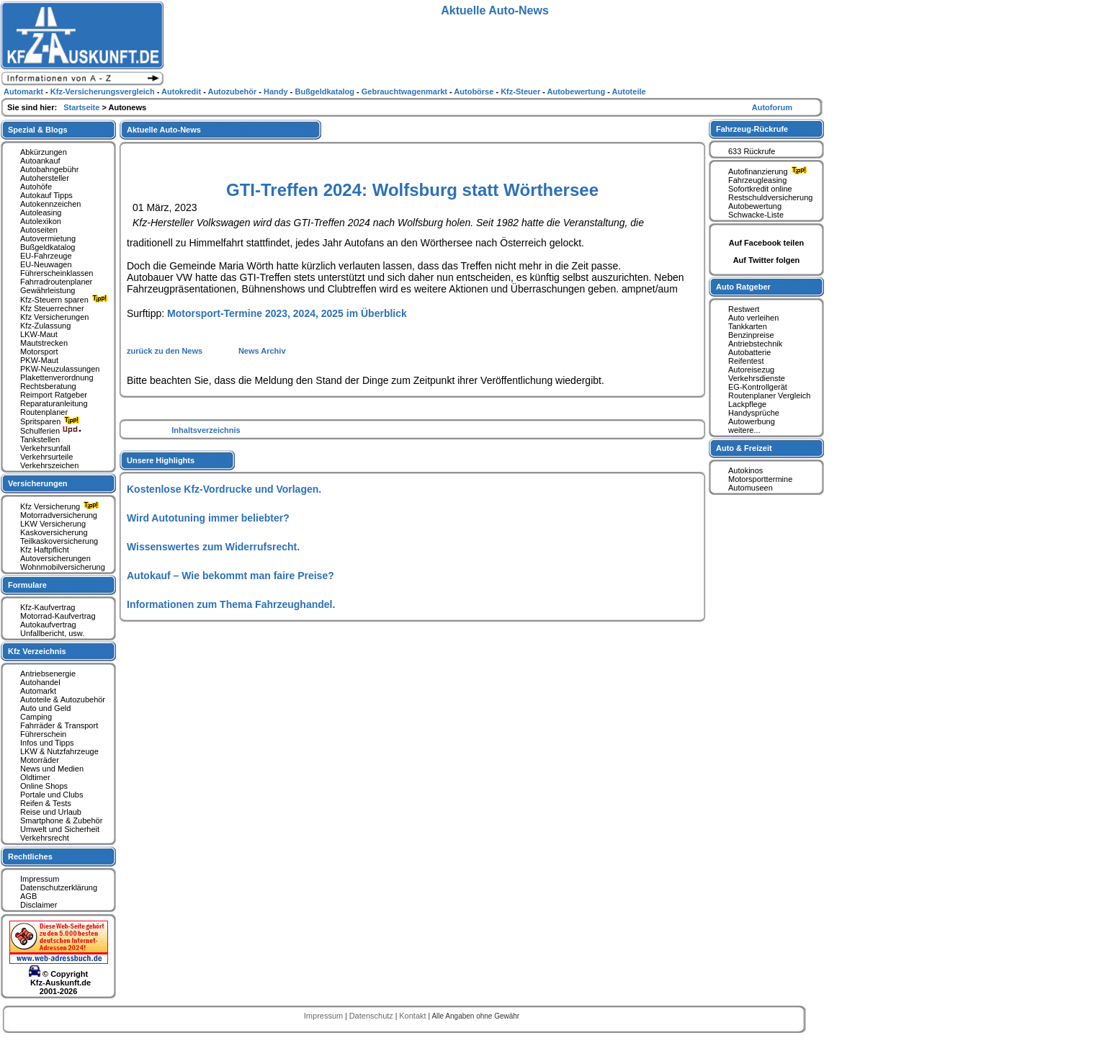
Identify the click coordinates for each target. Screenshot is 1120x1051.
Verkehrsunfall (45, 448)
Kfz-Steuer (521, 91)
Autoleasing (41, 212)
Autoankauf (40, 160)
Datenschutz (372, 1015)
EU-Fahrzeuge (46, 255)
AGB (28, 896)
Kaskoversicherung (54, 532)
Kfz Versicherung (61, 506)
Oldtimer (35, 777)
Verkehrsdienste (756, 378)
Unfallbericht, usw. (52, 633)
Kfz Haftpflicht (44, 549)
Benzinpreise (751, 335)
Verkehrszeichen (49, 465)
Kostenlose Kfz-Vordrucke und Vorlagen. (224, 489)
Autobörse (475, 91)
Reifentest (746, 361)
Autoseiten (39, 229)
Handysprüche (753, 412)
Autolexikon (40, 221)
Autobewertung (754, 206)
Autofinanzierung (769, 171)
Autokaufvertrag (48, 624)
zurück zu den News (166, 350)
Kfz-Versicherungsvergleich (103, 91)
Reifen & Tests (45, 803)
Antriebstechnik (755, 343)
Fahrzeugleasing (757, 180)
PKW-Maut (39, 360)
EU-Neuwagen (46, 264)
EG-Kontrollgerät (757, 387)
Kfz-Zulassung (45, 325)
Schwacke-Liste (756, 214)
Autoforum (772, 107)
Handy (277, 91)
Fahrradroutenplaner (56, 281)
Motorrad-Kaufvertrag (58, 616)
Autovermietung (48, 238)
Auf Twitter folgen (766, 260)
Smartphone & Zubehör (61, 820)
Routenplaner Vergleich (769, 395)
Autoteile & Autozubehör (62, 699)
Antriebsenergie (48, 673)
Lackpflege (747, 404)
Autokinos (745, 470)
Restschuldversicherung (770, 197)
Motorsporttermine (760, 479)
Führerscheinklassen (57, 273)
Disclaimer (38, 904)
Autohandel (40, 682)
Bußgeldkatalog (47, 247)
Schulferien (51, 430)
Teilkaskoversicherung (59, 541)
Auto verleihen (753, 317)
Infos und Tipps (47, 742)
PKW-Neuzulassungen (59, 369)
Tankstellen (40, 439)
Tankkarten (747, 326)
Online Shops (44, 786)
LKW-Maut (39, 334)
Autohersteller (44, 178)
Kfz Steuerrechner (52, 308)
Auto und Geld (45, 708)
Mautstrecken (44, 343)
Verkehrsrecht (44, 837)
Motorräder (39, 760)
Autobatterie (749, 352)
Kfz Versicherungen (54, 317)
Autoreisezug (751, 369)
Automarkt (38, 690)
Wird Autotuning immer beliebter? (208, 518)
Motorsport (39, 351)
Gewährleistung (47, 290)
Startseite (82, 107)
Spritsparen (51, 421)
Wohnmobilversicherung (62, 567)
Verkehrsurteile (46, 456)
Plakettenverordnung (57, 377)
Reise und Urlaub (50, 812)
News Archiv (262, 350)
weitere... (744, 430)
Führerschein (43, 734)
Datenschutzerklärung (58, 887)
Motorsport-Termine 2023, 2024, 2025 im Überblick (287, 313)
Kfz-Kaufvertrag (47, 607)
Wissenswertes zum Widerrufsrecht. (213, 547)
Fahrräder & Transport (59, 725)
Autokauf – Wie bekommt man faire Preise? (230, 575)
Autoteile (629, 91)
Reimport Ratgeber (53, 394)
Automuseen (750, 487)
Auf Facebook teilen (767, 242)
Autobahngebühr (49, 169)
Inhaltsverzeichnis (205, 430)
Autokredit (182, 91)
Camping (36, 716)
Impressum (39, 879)
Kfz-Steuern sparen (65, 299)
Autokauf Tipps (46, 195)
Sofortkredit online (760, 188)
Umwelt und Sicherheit (59, 829)
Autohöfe (36, 186)
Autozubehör (233, 91)
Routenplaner (44, 412)
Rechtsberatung (48, 386)
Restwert (743, 309)
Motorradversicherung (58, 515)
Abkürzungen (43, 152)
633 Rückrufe (751, 151)
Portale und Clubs (51, 794)
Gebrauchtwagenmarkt (405, 91)
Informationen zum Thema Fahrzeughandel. (231, 604)
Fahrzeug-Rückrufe (752, 129)
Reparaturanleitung (54, 403)
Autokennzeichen (50, 204)
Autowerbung (751, 421)
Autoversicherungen (55, 558)
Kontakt (413, 1015)
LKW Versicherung (53, 523)
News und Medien (52, 768)
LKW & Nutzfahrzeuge (59, 751)
